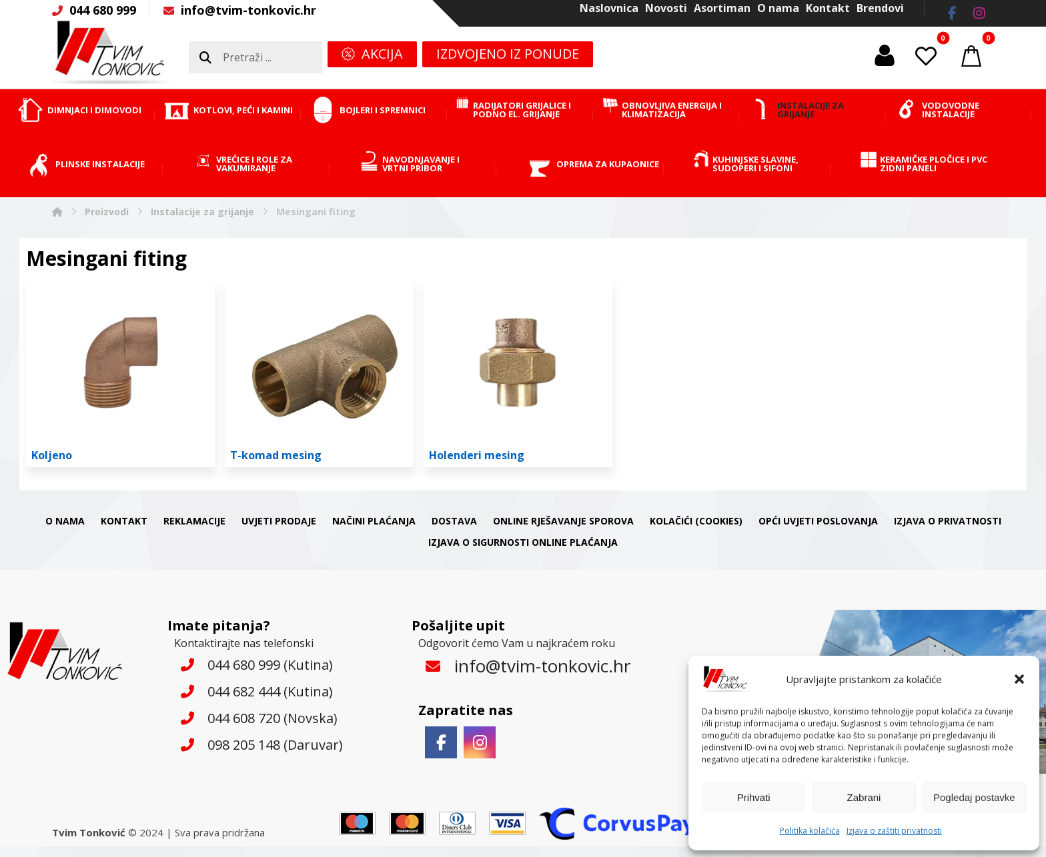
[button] (1019, 679)
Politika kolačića (810, 830)
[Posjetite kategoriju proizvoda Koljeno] (120, 373)
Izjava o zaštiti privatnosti (894, 830)
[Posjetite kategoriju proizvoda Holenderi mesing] (518, 373)
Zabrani (864, 797)
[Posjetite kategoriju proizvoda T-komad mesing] (319, 373)
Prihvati (753, 797)
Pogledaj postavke (974, 797)
